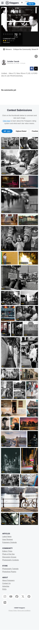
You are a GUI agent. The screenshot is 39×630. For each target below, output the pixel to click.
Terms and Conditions (23, 610)
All (7, 131)
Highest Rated (21, 131)
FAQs (4, 589)
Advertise (5, 586)
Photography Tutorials (10, 569)
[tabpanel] (19, 331)
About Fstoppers (8, 580)
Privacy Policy (13, 610)
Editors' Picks (7, 551)
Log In (27, 1)
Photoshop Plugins (9, 572)
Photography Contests (10, 560)
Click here (6, 121)
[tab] (7, 131)
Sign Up (31, 3)
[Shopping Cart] (22, 3)
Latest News (6, 536)
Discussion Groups (9, 557)
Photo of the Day (8, 554)
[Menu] (2, 3)
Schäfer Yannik (13, 61)
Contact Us (6, 583)
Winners (6, 49)
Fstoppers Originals (9, 542)
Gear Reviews (7, 539)
